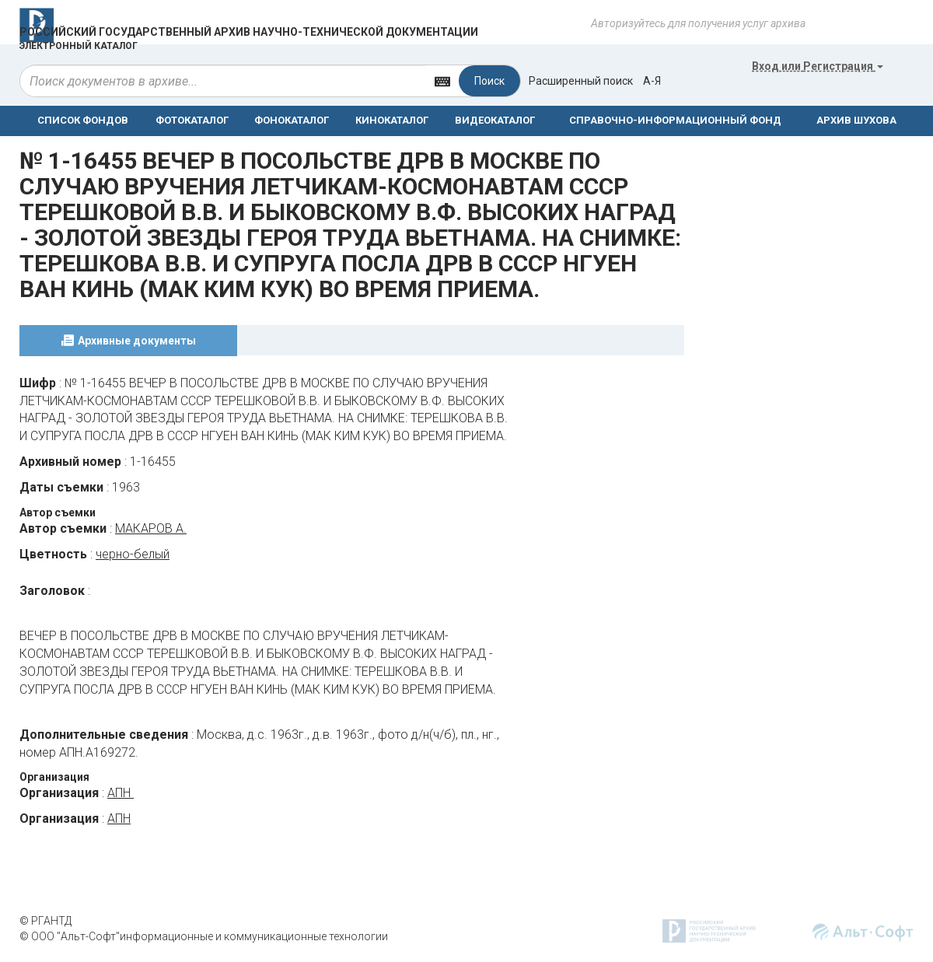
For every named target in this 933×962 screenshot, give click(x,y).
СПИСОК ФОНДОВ (82, 120)
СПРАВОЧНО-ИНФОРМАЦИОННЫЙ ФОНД (675, 120)
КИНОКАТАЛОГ (391, 120)
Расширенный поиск (581, 81)
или (817, 66)
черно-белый (132, 554)
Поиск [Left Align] (489, 81)
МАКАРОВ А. (151, 528)
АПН (120, 792)
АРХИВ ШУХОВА (856, 120)
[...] (223, 80)
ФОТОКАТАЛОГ (192, 120)
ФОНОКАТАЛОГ (291, 120)
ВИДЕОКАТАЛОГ (495, 120)
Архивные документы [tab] (137, 340)
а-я (652, 81)
